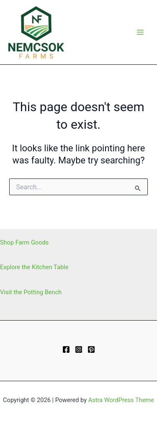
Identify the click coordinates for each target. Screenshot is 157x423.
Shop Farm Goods (24, 242)
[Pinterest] (91, 349)
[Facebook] (66, 349)
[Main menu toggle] (140, 32)
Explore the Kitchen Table (34, 267)
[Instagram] (78, 349)
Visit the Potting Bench (31, 292)
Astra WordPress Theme (121, 400)
